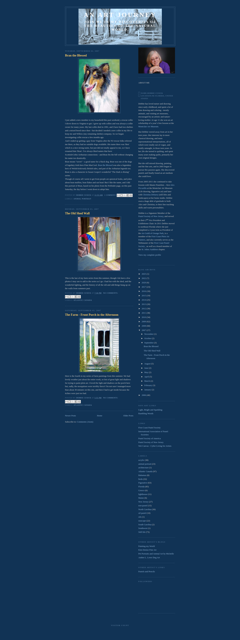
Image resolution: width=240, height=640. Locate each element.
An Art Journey (120, 14)
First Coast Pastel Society (149, 427)
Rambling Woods (145, 413)
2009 (144, 321)
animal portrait (82, 199)
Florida (141, 486)
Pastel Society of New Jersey (150, 216)
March (147, 381)
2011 (144, 313)
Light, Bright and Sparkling (150, 410)
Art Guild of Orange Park (152, 233)
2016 (144, 291)
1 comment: (110, 195)
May (146, 372)
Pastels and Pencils (146, 571)
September (149, 342)
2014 (144, 300)
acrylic (141, 460)
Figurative (142, 482)
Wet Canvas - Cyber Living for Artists (154, 446)
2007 (144, 330)
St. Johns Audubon (150, 249)
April (147, 376)
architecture (143, 467)
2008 (144, 326)
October (148, 338)
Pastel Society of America (149, 438)
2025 (144, 274)
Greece (141, 490)
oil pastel (142, 513)
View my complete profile (149, 255)
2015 (144, 295)
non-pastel (142, 505)
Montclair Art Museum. (148, 126)
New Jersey (143, 501)
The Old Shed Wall (77, 213)
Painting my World (146, 546)
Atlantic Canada (83, 300)
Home (99, 415)
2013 (144, 304)
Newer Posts (70, 415)
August (147, 363)
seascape (142, 520)
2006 (144, 395)
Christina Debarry (150, 194)
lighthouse (142, 494)
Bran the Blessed (76, 55)
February (148, 385)
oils (140, 517)
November (149, 334)
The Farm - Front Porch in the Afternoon (91, 314)
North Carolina (144, 509)
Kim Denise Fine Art (147, 550)
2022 (144, 278)
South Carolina (144, 524)
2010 (144, 317)
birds (140, 479)
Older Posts (128, 415)
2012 (144, 308)
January (148, 389)
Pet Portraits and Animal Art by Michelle (156, 553)
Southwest (142, 528)
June (146, 368)
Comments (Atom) (85, 422)
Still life (141, 532)
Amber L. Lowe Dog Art (149, 557)
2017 (144, 287)
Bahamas (142, 475)
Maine (141, 498)
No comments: (110, 293)
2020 (144, 282)
